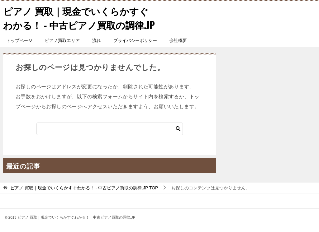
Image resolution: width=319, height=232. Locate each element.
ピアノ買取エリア (62, 40)
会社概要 (178, 40)
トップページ (19, 40)
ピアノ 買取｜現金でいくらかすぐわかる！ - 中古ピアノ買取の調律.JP (79, 18)
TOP (84, 187)
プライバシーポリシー (135, 40)
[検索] (109, 129)
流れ (96, 40)
